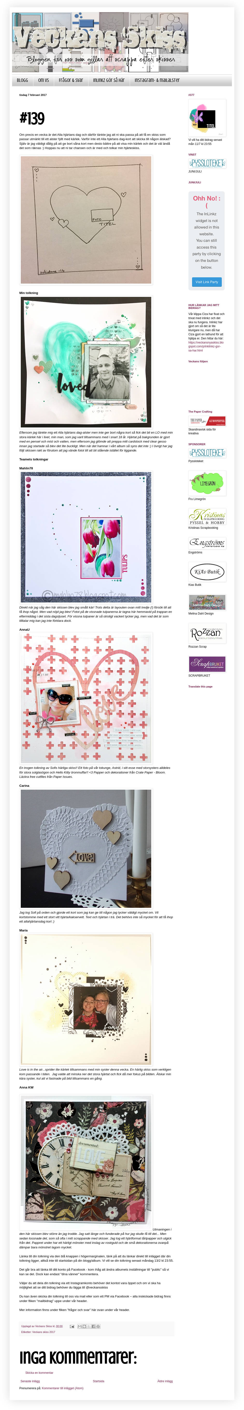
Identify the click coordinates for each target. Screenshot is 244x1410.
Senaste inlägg (30, 1381)
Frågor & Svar (71, 80)
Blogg (22, 80)
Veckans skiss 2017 (43, 1332)
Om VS (43, 80)
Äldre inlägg (165, 1381)
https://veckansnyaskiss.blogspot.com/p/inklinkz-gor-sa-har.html (205, 346)
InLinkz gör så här (109, 80)
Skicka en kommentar (39, 1372)
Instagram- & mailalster (157, 80)
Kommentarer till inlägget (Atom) (62, 1388)
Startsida (98, 1381)
